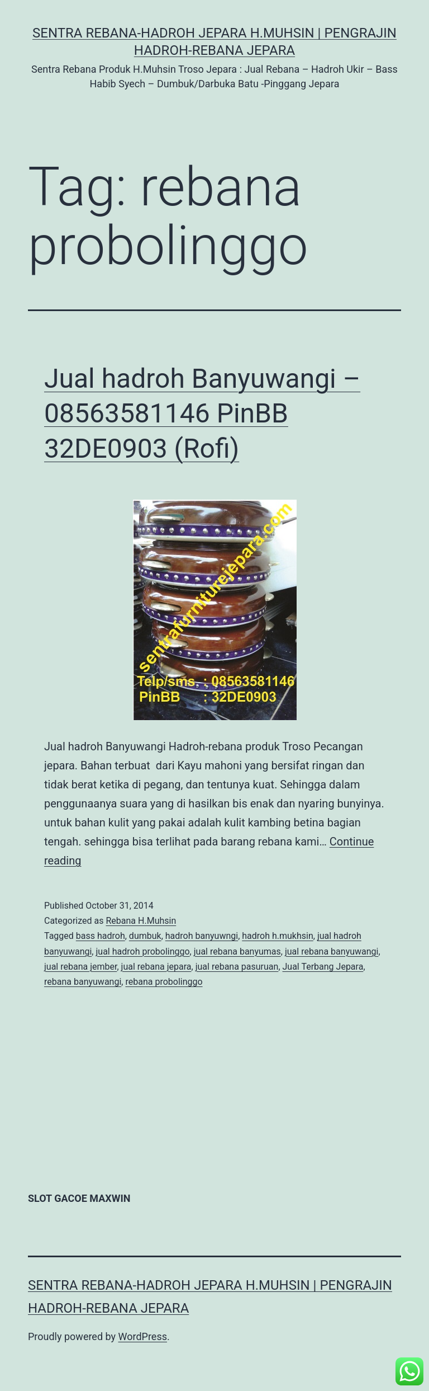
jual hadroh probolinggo (142, 951)
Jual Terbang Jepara (323, 966)
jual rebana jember (80, 966)
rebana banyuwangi (82, 981)
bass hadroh (100, 936)
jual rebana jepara (156, 966)
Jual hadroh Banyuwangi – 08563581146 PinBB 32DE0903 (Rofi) (202, 413)
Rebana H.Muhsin (141, 920)
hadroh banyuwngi (201, 936)
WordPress (142, 1336)
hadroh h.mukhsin (277, 936)
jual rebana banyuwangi (332, 951)
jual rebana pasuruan (237, 966)
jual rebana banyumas (237, 951)
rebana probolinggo (163, 981)
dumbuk (145, 936)
